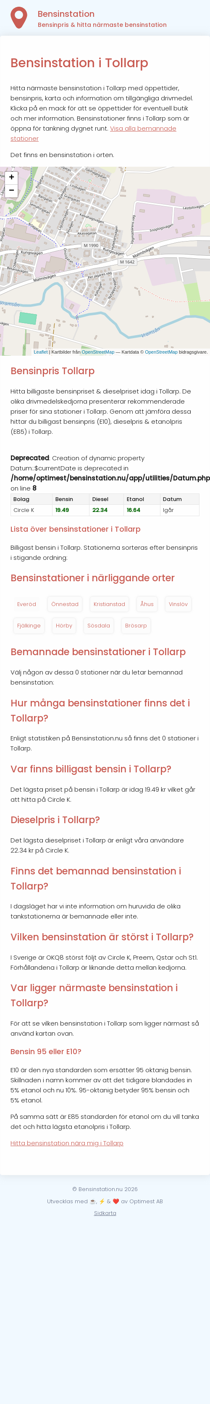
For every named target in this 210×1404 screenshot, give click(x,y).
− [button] (11, 191)
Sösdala (98, 625)
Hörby (64, 625)
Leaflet (40, 351)
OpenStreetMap (98, 351)
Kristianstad (109, 604)
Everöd (26, 604)
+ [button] (11, 178)
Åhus (147, 604)
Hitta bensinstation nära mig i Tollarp (66, 1143)
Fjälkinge (29, 625)
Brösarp (136, 625)
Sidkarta (105, 1213)
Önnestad (65, 604)
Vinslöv (178, 604)
